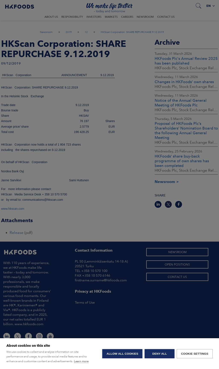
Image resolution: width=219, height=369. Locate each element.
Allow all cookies (122, 353)
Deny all (159, 353)
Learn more (81, 361)
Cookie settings (194, 353)
